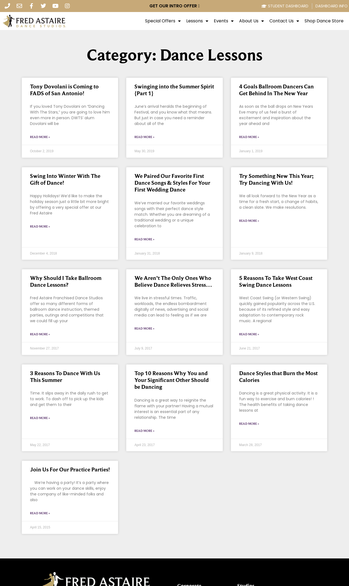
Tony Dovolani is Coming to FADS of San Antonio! (64, 90)
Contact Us (284, 21)
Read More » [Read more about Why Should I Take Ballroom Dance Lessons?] (40, 334)
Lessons (197, 21)
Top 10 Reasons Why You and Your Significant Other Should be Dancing (171, 380)
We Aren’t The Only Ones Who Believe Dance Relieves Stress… (173, 281)
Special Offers (163, 21)
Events (224, 21)
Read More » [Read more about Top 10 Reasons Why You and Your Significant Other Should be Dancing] (144, 431)
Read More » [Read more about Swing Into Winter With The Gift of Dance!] (40, 226)
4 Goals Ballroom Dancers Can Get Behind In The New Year (276, 90)
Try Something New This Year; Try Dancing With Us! (276, 179)
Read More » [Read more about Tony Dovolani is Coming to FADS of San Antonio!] (40, 137)
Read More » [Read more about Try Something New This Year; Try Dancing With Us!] (249, 221)
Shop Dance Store (324, 21)
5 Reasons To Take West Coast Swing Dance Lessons (275, 281)
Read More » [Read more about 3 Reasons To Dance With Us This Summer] (40, 418)
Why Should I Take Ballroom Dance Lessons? (65, 281)
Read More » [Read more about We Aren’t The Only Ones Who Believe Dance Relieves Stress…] (144, 328)
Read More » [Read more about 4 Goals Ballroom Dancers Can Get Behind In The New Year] (249, 137)
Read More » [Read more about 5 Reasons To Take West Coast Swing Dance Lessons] (249, 334)
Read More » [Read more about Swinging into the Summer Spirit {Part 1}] (144, 137)
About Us (251, 21)
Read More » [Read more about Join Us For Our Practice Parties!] (40, 513)
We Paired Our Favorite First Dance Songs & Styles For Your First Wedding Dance (172, 183)
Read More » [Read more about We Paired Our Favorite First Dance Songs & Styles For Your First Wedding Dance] (144, 239)
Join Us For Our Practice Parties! (70, 469)
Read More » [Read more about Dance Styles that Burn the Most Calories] (249, 424)
